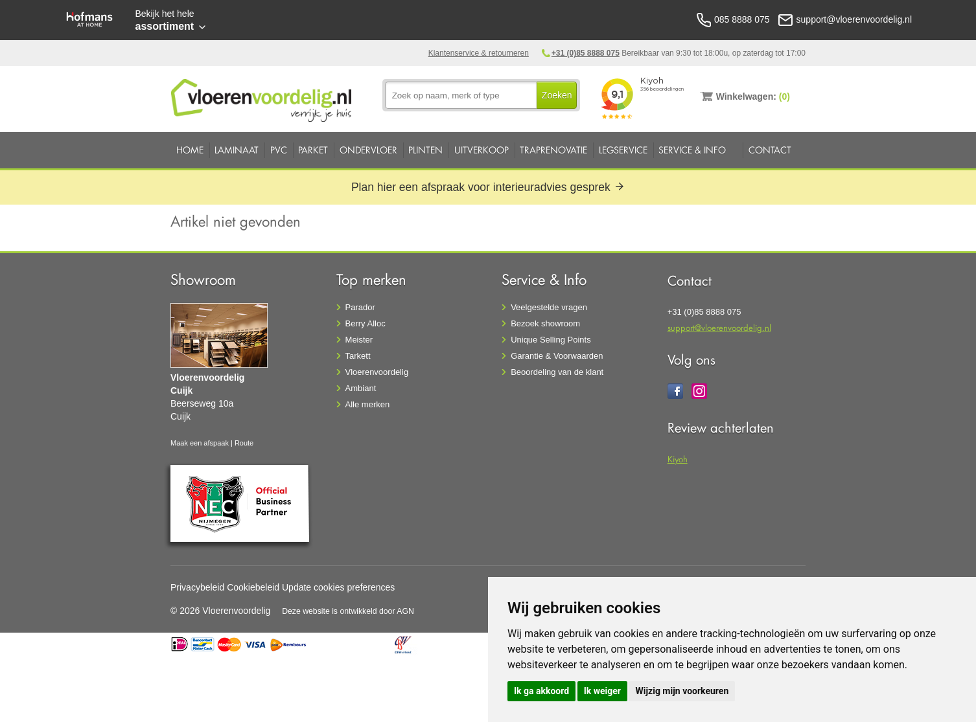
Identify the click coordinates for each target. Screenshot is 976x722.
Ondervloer (368, 150)
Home (189, 150)
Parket (313, 150)
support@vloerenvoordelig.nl (719, 327)
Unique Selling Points (551, 339)
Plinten (425, 150)
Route (244, 443)
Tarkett (358, 356)
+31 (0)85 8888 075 (586, 53)
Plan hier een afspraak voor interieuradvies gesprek (488, 187)
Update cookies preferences (338, 587)
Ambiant (361, 388)
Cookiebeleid (253, 587)
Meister (359, 339)
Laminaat (237, 150)
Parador (360, 307)
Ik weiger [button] (602, 691)
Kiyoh (678, 458)
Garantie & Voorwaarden (557, 356)
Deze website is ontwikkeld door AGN (348, 611)
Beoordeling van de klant (557, 372)
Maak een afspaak (199, 443)
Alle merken (367, 404)
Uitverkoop (481, 150)
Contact (770, 150)
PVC (278, 150)
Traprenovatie (553, 150)
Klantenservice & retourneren (478, 53)
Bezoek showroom (545, 323)
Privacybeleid (197, 587)
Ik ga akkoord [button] (541, 691)
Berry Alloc (365, 323)
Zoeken (557, 95)
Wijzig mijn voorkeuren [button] (681, 691)
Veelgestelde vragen (549, 307)
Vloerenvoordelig (377, 372)
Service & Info (692, 150)
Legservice (623, 150)
